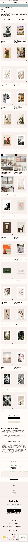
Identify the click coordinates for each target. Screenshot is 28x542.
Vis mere (14, 418)
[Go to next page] (19, 422)
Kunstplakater (6, 7)
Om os (12, 517)
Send (14, 510)
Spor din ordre (17, 520)
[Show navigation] (1, 3)
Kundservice (16, 518)
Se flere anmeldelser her (14, 479)
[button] (23, 538)
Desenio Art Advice (17, 517)
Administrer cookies (18, 526)
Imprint (12, 520)
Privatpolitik (13, 512)
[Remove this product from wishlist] (12, 39)
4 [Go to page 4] (15, 422)
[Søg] (3, 3)
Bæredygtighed (11, 523)
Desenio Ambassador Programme (8, 526)
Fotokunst (10, 7)
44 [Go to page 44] (17, 422)
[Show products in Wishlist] (25, 3)
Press (12, 518)
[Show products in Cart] (27, 3)
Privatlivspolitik (17, 523)
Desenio (16, 539)
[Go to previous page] (9, 422)
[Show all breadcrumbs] (2, 7)
